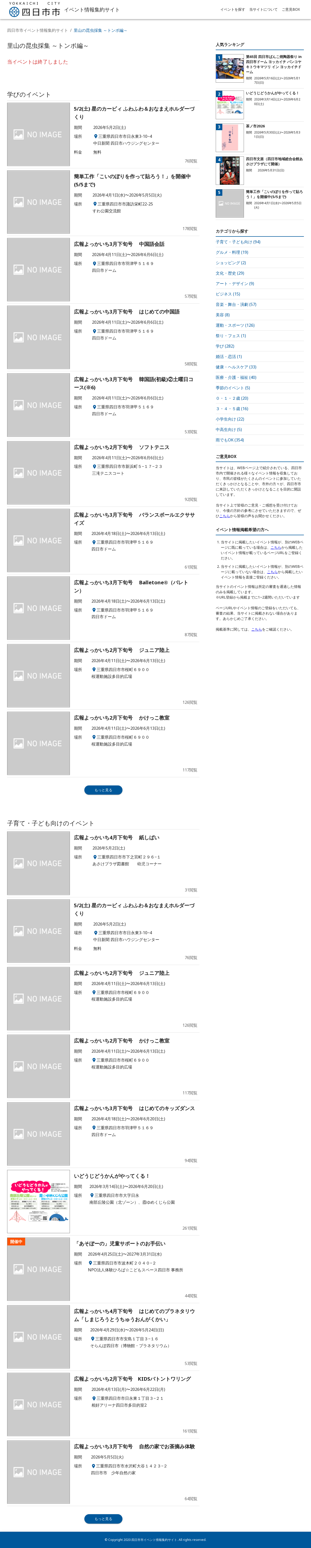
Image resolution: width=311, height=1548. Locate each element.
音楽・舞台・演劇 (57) (236, 304)
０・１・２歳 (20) (232, 398)
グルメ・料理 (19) (232, 252)
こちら (224, 515)
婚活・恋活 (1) (229, 356)
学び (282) (225, 346)
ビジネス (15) (228, 294)
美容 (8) (223, 315)
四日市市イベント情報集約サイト (37, 30)
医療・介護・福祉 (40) (236, 377)
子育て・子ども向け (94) (238, 242)
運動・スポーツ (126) (235, 325)
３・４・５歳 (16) (232, 408)
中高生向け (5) (229, 429)
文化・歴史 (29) (230, 273)
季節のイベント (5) (233, 388)
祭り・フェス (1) (231, 335)
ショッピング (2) (231, 262)
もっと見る (103, 789)
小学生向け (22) (230, 419)
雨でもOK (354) (230, 440)
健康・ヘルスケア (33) (236, 367)
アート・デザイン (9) (235, 283)
